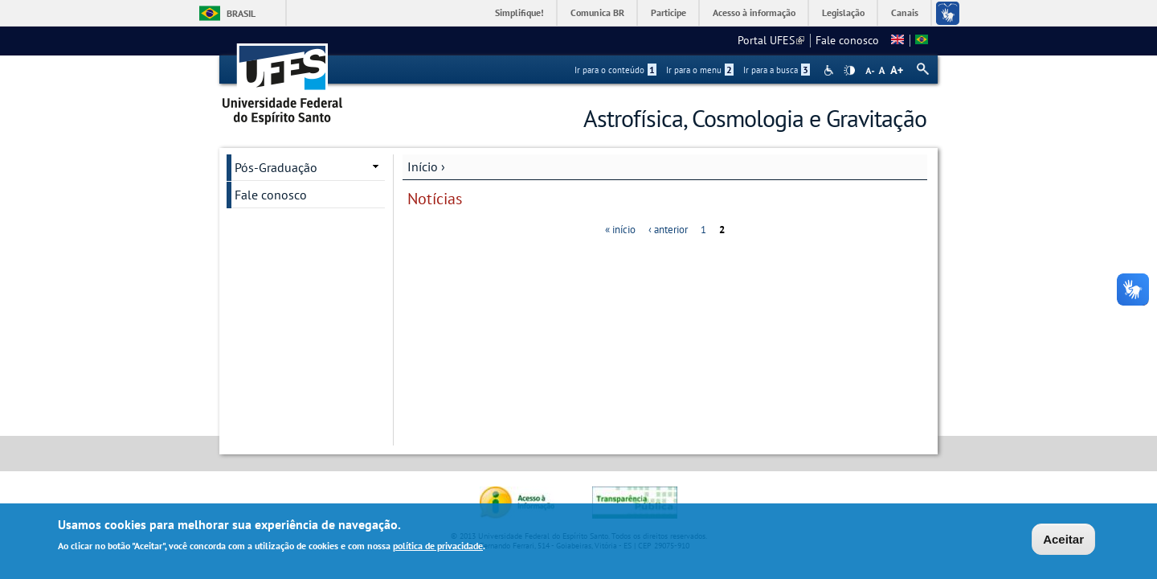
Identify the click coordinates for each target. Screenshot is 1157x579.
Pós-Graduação (276, 167)
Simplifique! (519, 12)
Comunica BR (597, 12)
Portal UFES (771, 40)
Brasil (241, 13)
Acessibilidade (830, 70)
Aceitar (1063, 541)
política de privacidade (438, 547)
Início (422, 166)
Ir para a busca (776, 70)
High (849, 70)
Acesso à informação (754, 12)
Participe (668, 12)
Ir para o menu (700, 70)
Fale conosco (847, 40)
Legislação (843, 12)
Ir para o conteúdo (615, 70)
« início (620, 229)
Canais (904, 12)
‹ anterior (668, 229)
